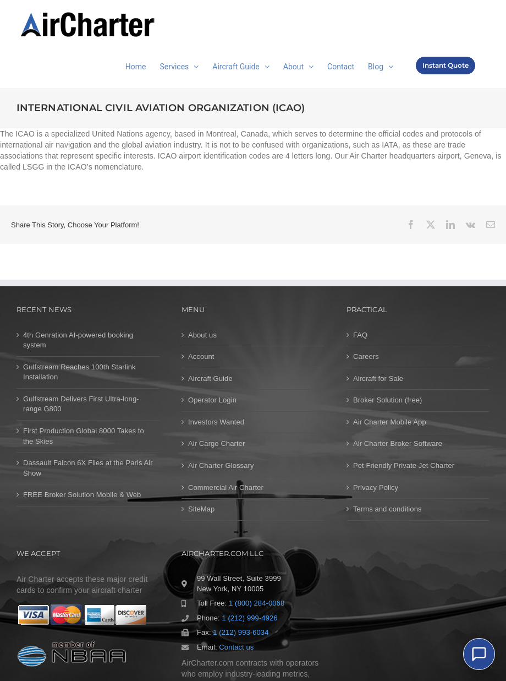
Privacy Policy (375, 487)
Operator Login (212, 400)
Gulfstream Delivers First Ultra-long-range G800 (81, 404)
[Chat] (479, 654)
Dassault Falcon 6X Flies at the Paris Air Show (88, 468)
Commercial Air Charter (225, 487)
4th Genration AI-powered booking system (78, 340)
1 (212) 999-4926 (249, 618)
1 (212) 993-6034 (240, 632)
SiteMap (201, 509)
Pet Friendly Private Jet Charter (403, 465)
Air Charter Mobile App (389, 422)
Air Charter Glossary (221, 465)
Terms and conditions (387, 509)
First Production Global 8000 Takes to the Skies (83, 436)
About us (202, 335)
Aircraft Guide (210, 378)
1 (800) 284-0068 (256, 603)
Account (201, 356)
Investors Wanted (216, 422)
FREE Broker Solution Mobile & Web (82, 495)
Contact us (236, 647)
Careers (366, 356)
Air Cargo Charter (216, 443)
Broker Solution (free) (387, 400)
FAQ (360, 335)
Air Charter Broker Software (397, 443)
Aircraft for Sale (378, 378)
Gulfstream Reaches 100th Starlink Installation (79, 372)
